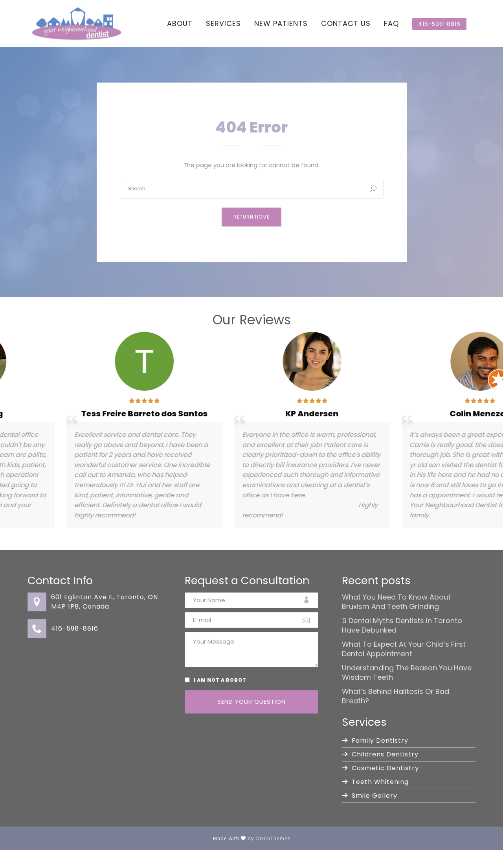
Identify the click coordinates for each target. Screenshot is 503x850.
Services (223, 23)
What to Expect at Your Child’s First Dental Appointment (404, 649)
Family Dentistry (380, 740)
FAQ (391, 23)
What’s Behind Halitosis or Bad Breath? (395, 696)
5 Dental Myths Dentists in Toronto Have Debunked (402, 625)
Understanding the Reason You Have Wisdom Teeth (407, 672)
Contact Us (346, 23)
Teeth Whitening (380, 781)
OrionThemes (272, 838)
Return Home (251, 216)
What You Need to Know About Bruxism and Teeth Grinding (396, 601)
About (180, 23)
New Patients (281, 23)
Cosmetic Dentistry (385, 768)
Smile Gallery (374, 795)
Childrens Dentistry (385, 754)
